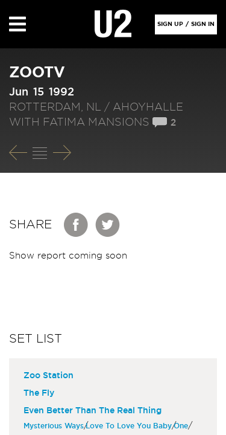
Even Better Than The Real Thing (93, 411)
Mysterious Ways (55, 426)
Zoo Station (49, 376)
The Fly (39, 393)
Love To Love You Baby (130, 426)
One (182, 426)
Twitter (108, 224)
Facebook (76, 224)
